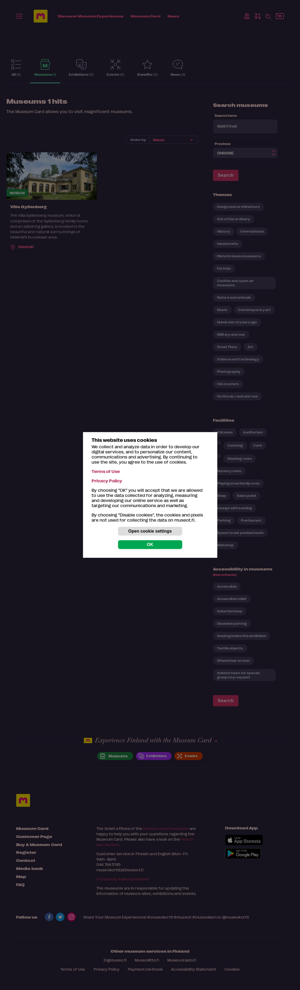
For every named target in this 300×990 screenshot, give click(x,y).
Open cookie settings (150, 531)
